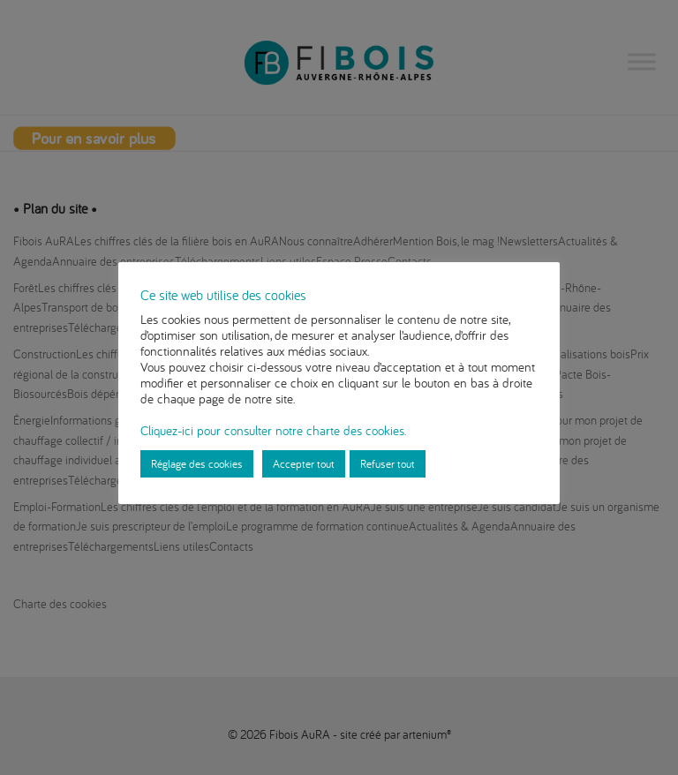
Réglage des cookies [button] (197, 463)
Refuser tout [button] (387, 463)
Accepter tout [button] (304, 463)
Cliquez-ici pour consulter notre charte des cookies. (273, 430)
